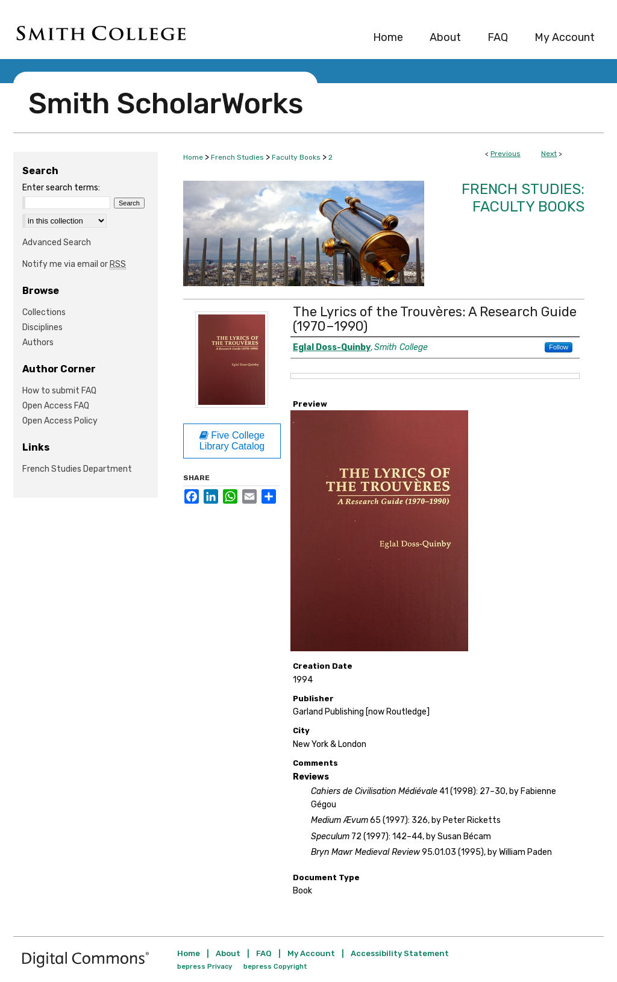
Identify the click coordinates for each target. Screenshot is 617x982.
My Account (311, 953)
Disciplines (42, 327)
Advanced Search (56, 242)
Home (193, 157)
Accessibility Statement (400, 953)
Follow (558, 347)
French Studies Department (77, 469)
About (228, 953)
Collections (44, 312)
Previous (505, 153)
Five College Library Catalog (232, 440)
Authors (38, 342)
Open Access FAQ (55, 406)
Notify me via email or (74, 264)
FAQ (264, 953)
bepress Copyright (275, 967)
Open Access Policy (60, 421)
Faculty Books (296, 157)
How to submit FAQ (59, 391)
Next (549, 153)
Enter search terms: (61, 188)
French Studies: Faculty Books (523, 198)
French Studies (237, 157)
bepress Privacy (204, 967)
